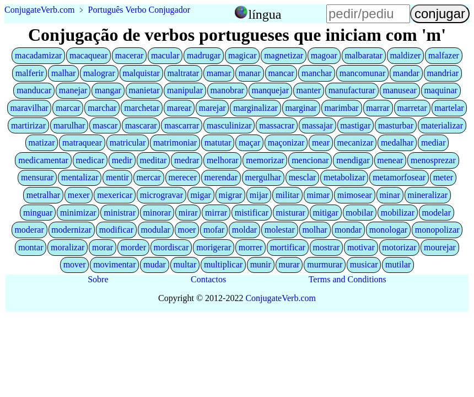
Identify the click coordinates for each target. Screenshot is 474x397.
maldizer (405, 55)
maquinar (440, 90)
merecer (183, 177)
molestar (280, 229)
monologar (388, 229)
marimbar (342, 107)
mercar (149, 177)
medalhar (397, 142)
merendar (221, 177)
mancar (281, 73)
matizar (42, 142)
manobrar (227, 90)
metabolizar (344, 177)
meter (443, 177)
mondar (348, 229)
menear (390, 160)
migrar (231, 195)
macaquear (88, 55)
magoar (324, 55)
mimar (318, 195)
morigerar (213, 247)
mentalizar (80, 177)
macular (165, 55)
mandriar (443, 73)
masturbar (395, 125)
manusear (400, 90)
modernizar (71, 229)
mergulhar (263, 177)
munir (260, 264)
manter (309, 90)
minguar (37, 212)
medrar (186, 160)
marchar (102, 107)
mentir (117, 177)
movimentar (114, 264)
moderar (29, 229)
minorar (157, 212)
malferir (29, 73)
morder (133, 247)
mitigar (325, 212)
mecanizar (355, 142)
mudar (154, 264)
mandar (406, 73)
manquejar (270, 90)
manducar (34, 90)
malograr (99, 73)
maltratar (183, 73)
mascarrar (181, 125)
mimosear (354, 195)
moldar (244, 229)
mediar (433, 142)
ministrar (120, 212)
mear (321, 142)
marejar (212, 107)
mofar (213, 229)
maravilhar (29, 107)
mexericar (114, 195)
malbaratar (363, 55)
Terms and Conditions (347, 279)
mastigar (355, 125)
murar (288, 264)
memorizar (265, 160)
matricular (128, 142)
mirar (188, 212)
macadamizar (38, 55)
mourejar (440, 247)
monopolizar (437, 229)
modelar (436, 212)
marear (179, 107)
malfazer (443, 55)
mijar (259, 195)
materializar (442, 125)
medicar (90, 160)
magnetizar (283, 55)
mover (74, 264)
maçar (249, 142)
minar (389, 195)
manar (250, 73)
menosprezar (433, 160)
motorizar (399, 247)
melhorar (223, 160)
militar (287, 195)
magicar (242, 55)
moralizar (67, 247)
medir (122, 160)
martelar (449, 107)
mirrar (216, 212)
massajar (317, 125)
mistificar (251, 212)
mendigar (352, 160)
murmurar (324, 264)
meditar (153, 160)
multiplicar (223, 264)
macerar (129, 55)
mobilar (359, 212)
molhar (314, 229)
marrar (378, 107)
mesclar (302, 177)
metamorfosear (399, 177)
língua (264, 14)
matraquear (82, 142)
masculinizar (229, 125)
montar (30, 247)
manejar (73, 90)
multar (185, 264)
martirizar (28, 125)
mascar (105, 125)
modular (155, 229)
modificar (116, 229)
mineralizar (427, 195)
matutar (217, 142)
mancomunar (363, 73)
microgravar (161, 195)
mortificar (287, 247)
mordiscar (171, 247)
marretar (412, 107)
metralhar (43, 195)
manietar (144, 90)
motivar (361, 247)
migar (201, 195)
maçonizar (286, 142)
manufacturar (351, 90)
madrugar (203, 55)
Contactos (208, 279)
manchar (316, 73)
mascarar (141, 125)
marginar (300, 107)
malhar (63, 73)
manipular (185, 90)
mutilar (398, 264)
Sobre (98, 279)
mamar (219, 73)
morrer (251, 247)
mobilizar (397, 212)
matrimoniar (175, 142)
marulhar (69, 125)
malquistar (141, 73)
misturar (290, 212)
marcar (68, 107)
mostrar (326, 247)
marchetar (141, 107)
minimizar (78, 212)
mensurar (37, 177)
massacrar (276, 125)
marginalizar (255, 107)
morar (102, 247)
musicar (364, 264)
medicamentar (43, 160)
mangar (108, 90)
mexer (79, 195)
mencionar (310, 160)
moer (187, 229)
